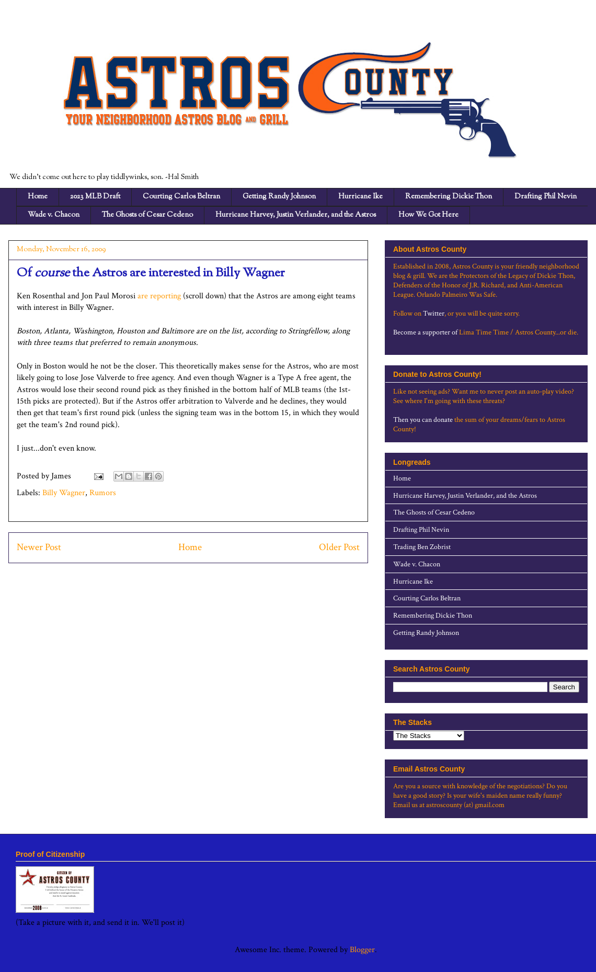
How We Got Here (428, 215)
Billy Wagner (63, 492)
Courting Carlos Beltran (181, 197)
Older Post (339, 547)
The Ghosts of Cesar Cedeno (147, 215)
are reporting (159, 296)
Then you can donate (423, 419)
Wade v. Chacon (53, 215)
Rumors (102, 492)
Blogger (362, 949)
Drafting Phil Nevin (545, 197)
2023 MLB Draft (95, 197)
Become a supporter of (425, 332)
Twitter (433, 313)
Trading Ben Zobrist (422, 547)
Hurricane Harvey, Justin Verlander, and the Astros (295, 215)
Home (38, 197)
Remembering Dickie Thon (448, 197)
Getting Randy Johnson (279, 197)
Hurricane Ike (360, 197)
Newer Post (39, 547)
